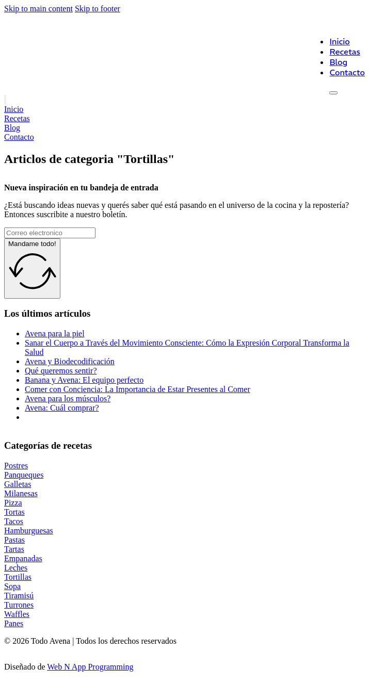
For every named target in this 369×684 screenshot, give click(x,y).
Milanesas (21, 493)
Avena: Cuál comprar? (62, 407)
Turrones (19, 604)
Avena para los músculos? (67, 398)
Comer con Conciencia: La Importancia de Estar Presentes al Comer (137, 389)
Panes (13, 623)
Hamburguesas (28, 530)
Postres (16, 465)
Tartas (14, 549)
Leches (15, 567)
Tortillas (17, 577)
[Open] (333, 92)
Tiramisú (19, 595)
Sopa (12, 586)
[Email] (49, 232)
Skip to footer (97, 8)
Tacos (13, 521)
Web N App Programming (90, 666)
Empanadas (23, 558)
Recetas (344, 51)
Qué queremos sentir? (61, 370)
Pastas (14, 539)
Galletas (17, 484)
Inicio (339, 41)
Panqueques (23, 474)
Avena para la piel (55, 333)
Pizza (13, 502)
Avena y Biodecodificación (70, 361)
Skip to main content (38, 8)
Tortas (14, 512)
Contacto (347, 72)
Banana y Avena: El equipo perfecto (84, 380)
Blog (338, 62)
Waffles (16, 614)
